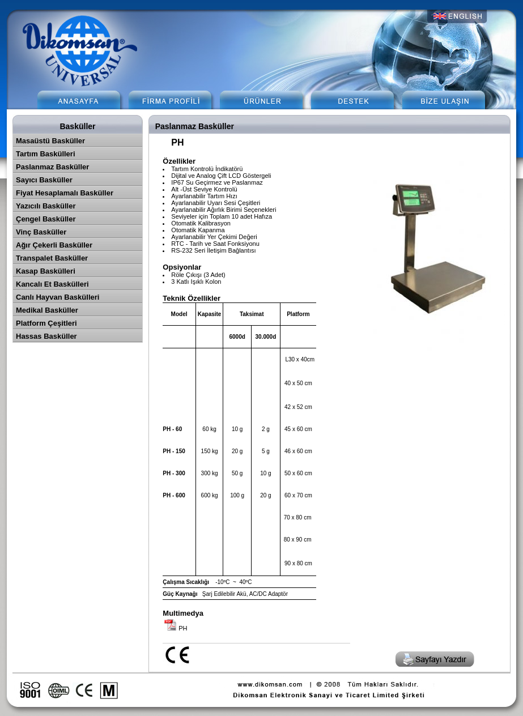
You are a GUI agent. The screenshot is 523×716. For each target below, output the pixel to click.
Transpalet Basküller (52, 258)
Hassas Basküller (46, 336)
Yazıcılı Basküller (46, 206)
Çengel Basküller (46, 219)
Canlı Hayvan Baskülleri (57, 297)
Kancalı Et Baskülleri (52, 284)
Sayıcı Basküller (44, 180)
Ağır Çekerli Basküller (54, 245)
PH (182, 628)
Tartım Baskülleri (45, 154)
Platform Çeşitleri (46, 323)
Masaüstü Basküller (50, 141)
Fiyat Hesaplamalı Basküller (64, 193)
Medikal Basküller (47, 310)
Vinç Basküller (41, 232)
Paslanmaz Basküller (52, 167)
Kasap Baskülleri (45, 271)
